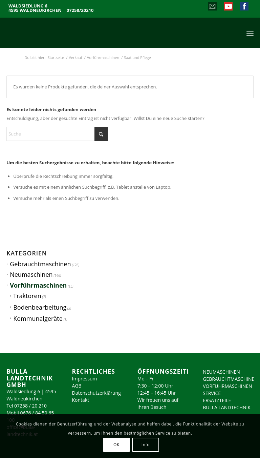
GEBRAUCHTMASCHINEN (230, 379)
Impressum (84, 378)
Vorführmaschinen (38, 285)
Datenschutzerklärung (96, 393)
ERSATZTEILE (217, 400)
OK (116, 444)
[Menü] (250, 32)
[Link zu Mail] (212, 7)
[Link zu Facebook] (244, 7)
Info (146, 444)
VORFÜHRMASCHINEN (227, 386)
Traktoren (27, 296)
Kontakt (80, 400)
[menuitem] (250, 32)
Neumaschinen (31, 274)
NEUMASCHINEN (221, 372)
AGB (77, 385)
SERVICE (212, 393)
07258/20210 (80, 10)
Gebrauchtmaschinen (40, 264)
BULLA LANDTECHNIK (227, 407)
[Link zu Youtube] (228, 7)
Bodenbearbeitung (39, 307)
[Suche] (57, 134)
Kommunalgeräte (38, 318)
